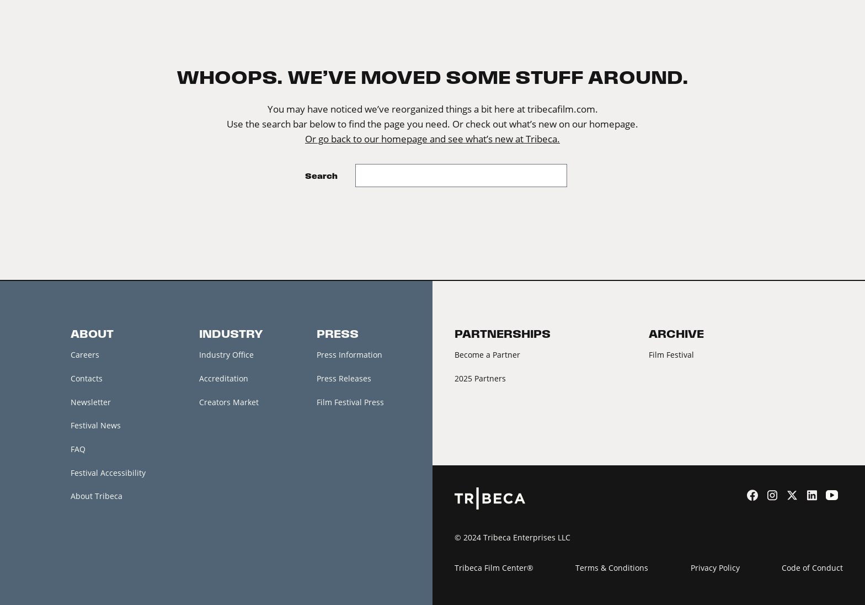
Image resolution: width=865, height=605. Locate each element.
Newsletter (91, 402)
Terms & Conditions (611, 567)
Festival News (96, 426)
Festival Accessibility (108, 473)
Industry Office (226, 354)
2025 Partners (480, 378)
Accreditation (223, 378)
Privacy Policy (715, 567)
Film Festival (671, 354)
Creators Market (229, 402)
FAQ (78, 449)
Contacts (87, 378)
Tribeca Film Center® (494, 567)
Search (321, 176)
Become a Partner (487, 354)
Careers (85, 354)
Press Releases (344, 378)
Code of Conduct (812, 567)
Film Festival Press (350, 402)
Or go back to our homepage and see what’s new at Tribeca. (432, 139)
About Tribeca (96, 496)
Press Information (349, 354)
